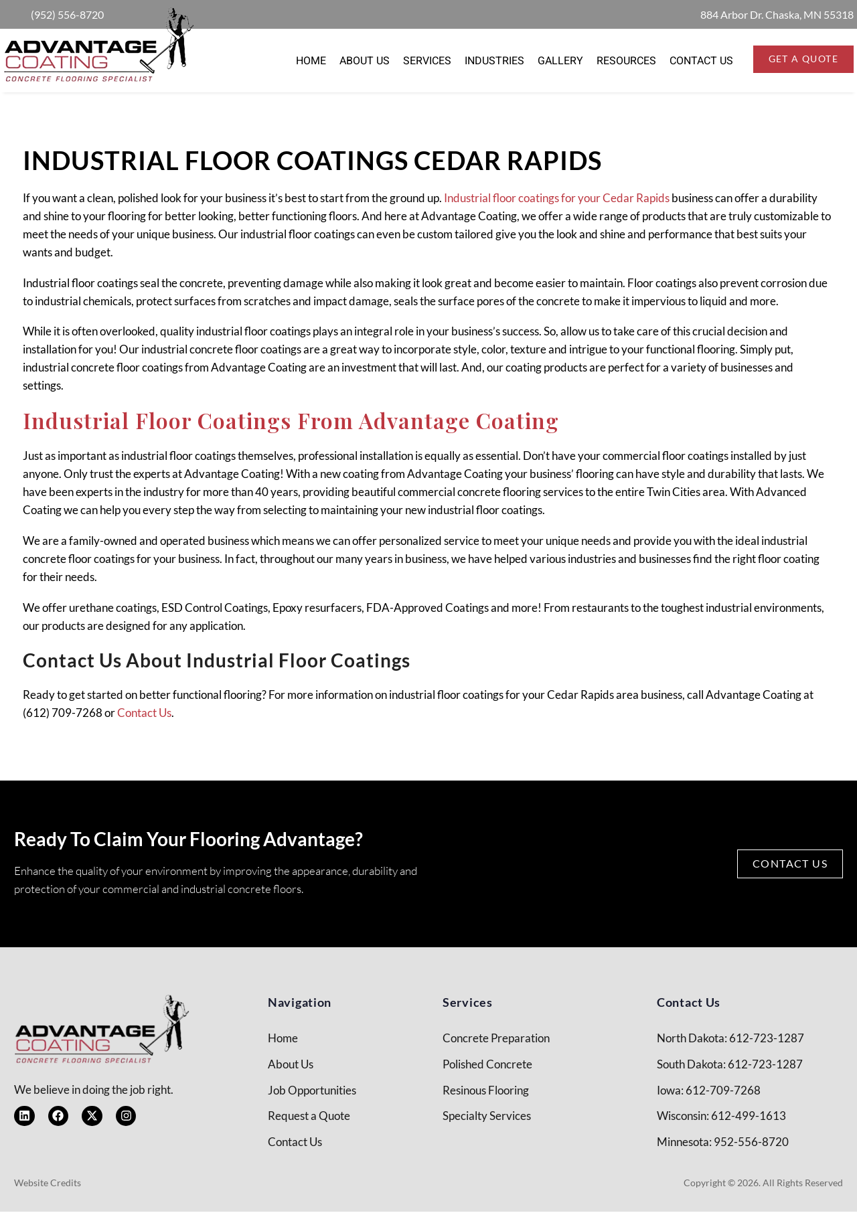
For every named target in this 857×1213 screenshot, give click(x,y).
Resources (626, 61)
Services (427, 61)
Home (311, 61)
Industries (494, 61)
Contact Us (701, 61)
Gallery (560, 61)
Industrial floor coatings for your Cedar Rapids (557, 198)
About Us (364, 61)
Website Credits (47, 1184)
